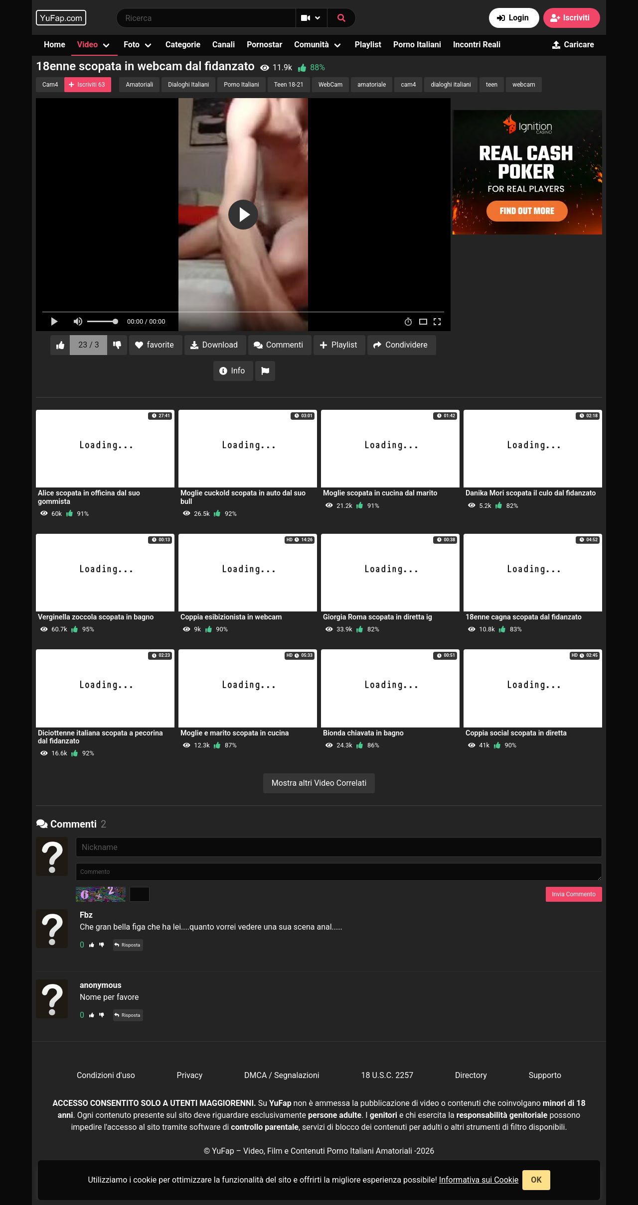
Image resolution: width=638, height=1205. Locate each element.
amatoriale (371, 84)
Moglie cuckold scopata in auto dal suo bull (243, 497)
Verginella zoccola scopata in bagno (96, 617)
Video (87, 44)
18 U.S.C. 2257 (387, 1075)
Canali (223, 44)
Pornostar (264, 44)
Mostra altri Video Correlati (319, 783)
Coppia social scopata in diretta (516, 733)
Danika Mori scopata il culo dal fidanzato (531, 493)
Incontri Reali (476, 44)
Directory (471, 1075)
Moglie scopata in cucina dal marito (380, 493)
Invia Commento (574, 894)
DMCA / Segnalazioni (281, 1075)
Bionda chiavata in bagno (363, 733)
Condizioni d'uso (106, 1075)
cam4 (408, 84)
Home (54, 44)
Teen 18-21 (289, 84)
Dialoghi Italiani (188, 84)
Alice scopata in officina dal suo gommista (89, 497)
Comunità (311, 44)
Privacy (190, 1075)
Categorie (182, 44)
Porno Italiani (417, 44)
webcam (523, 84)
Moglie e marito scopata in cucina (234, 733)
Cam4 (50, 84)
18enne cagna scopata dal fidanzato (524, 617)
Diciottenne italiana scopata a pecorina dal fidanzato (100, 737)
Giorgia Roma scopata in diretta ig (377, 617)
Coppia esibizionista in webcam (231, 617)
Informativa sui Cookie (479, 1180)
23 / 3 (88, 345)
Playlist (368, 44)
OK (536, 1180)
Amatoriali (139, 84)
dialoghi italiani (451, 84)
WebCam (330, 84)
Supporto (545, 1075)
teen (491, 84)
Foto (132, 44)
